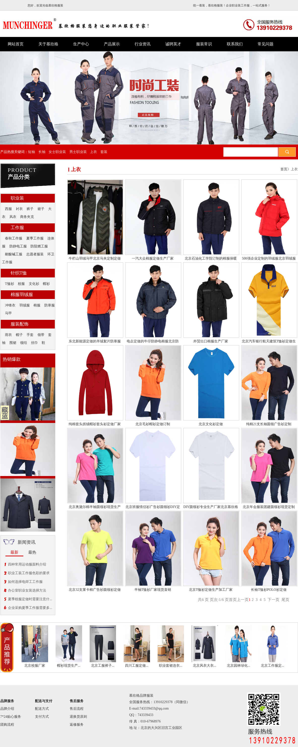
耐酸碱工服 (13, 254)
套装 (103, 152)
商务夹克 (27, 217)
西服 (8, 209)
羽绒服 (24, 305)
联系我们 (235, 44)
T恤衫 (9, 284)
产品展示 (112, 44)
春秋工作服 (13, 238)
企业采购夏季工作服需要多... (30, 608)
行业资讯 (142, 44)
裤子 (30, 209)
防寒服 (49, 305)
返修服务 (77, 724)
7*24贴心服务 (10, 716)
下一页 (273, 600)
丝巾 (34, 343)
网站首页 (16, 44)
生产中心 (81, 44)
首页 (283, 169)
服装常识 (204, 44)
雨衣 (8, 335)
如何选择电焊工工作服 (25, 582)
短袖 (31, 152)
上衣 (93, 152)
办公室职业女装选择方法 (27, 590)
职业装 (17, 198)
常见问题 (265, 44)
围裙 (12, 343)
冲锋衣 (10, 305)
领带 (40, 335)
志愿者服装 (35, 254)
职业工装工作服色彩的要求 (29, 573)
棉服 (36, 305)
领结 (23, 343)
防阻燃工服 (39, 246)
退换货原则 (78, 716)
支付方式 (42, 716)
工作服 (17, 227)
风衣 (12, 217)
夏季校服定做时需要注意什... (30, 599)
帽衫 (46, 284)
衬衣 (19, 209)
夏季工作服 (35, 238)
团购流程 (7, 724)
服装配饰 (20, 324)
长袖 (41, 152)
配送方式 (42, 709)
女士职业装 (57, 152)
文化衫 (34, 284)
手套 (30, 335)
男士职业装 (78, 152)
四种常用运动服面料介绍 (27, 564)
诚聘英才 (173, 44)
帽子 (19, 335)
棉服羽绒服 (22, 294)
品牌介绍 (7, 709)
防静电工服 (18, 246)
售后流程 (77, 709)
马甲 (8, 313)
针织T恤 (19, 272)
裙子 (40, 209)
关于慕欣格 (48, 44)
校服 (21, 284)
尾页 (285, 600)
